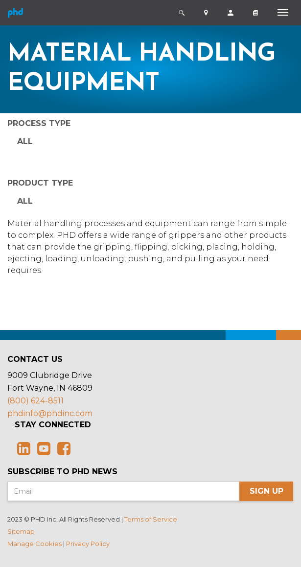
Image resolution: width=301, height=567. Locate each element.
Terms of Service (150, 519)
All (25, 141)
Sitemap (21, 531)
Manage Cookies (34, 543)
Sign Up (266, 491)
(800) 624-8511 (35, 400)
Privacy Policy (88, 543)
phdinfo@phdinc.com (50, 413)
